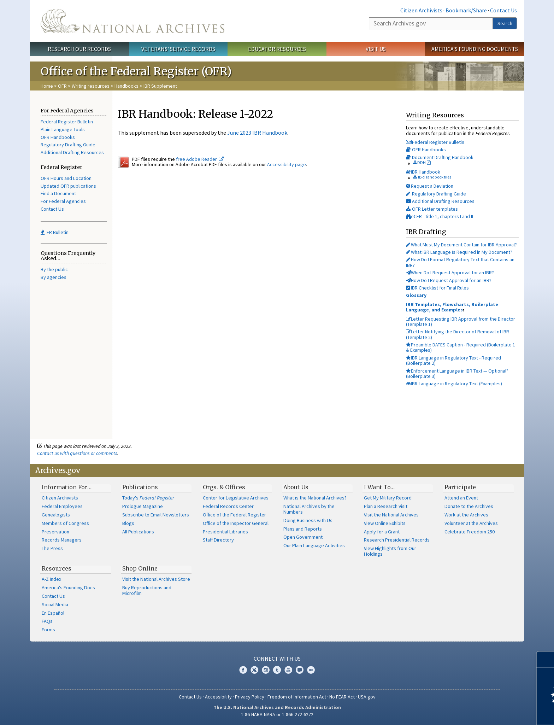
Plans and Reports (302, 529)
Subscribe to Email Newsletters (155, 514)
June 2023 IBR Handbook (257, 132)
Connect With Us (277, 658)
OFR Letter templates (432, 209)
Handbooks (126, 86)
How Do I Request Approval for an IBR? (448, 280)
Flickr (311, 670)
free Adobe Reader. (200, 159)
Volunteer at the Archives (471, 523)
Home (47, 86)
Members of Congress (65, 523)
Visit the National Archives (391, 514)
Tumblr (277, 670)
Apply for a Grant (382, 531)
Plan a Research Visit (385, 506)
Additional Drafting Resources (72, 152)
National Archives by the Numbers (309, 509)
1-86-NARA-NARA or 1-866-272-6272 (277, 714)
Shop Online (140, 568)
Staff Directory (218, 540)
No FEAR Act (342, 697)
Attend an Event (461, 498)
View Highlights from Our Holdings (390, 551)
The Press (52, 548)
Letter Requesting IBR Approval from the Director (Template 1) (460, 321)
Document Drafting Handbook (439, 157)
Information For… (67, 487)
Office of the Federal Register (234, 514)
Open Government (303, 537)
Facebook (243, 670)
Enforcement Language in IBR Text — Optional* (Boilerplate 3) (457, 373)
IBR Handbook (423, 172)
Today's (148, 498)
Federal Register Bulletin (67, 121)
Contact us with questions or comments (77, 453)
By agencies (53, 277)
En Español (53, 613)
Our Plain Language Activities (314, 545)
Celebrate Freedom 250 (469, 531)
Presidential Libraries (225, 531)
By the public (54, 269)
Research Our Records (79, 48)
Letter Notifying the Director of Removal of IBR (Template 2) (457, 334)
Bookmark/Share (466, 10)
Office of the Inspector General (236, 523)
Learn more (491, 712)
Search (504, 23)
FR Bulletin (55, 232)
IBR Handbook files (432, 177)
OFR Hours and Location (66, 178)
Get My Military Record (388, 498)
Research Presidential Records (397, 540)
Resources (56, 568)
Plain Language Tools (63, 129)
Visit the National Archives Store (156, 579)
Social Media (55, 604)
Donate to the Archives (468, 506)
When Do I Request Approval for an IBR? (450, 272)
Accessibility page (286, 164)
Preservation (55, 531)
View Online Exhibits (385, 523)
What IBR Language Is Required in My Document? (459, 252)
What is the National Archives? (315, 498)
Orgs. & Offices (224, 487)
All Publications (138, 531)
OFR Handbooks (58, 137)
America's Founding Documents (474, 48)
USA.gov (367, 697)
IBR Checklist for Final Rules (437, 288)
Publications (140, 487)
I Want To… (379, 487)
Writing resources (91, 86)
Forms (48, 629)
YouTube (288, 670)
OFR (62, 86)
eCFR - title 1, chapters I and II (439, 216)
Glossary (416, 295)
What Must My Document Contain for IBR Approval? (461, 244)
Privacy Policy (249, 697)
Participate (460, 487)
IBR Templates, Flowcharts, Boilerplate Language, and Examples (452, 307)
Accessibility (218, 697)
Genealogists (56, 514)
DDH (419, 162)
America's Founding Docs (68, 587)
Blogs (128, 523)
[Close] (545, 659)
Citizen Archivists (421, 10)
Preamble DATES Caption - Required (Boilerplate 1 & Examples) (460, 347)
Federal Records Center (228, 506)
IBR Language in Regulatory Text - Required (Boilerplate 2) (453, 360)
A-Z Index (51, 579)
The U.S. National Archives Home (132, 21)
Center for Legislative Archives (236, 498)
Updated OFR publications (68, 186)
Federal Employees (62, 506)
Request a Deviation (429, 186)
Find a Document (58, 193)
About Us (295, 487)
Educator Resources (277, 48)
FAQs (47, 621)
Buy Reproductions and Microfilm (146, 590)
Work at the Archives (466, 514)
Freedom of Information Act (296, 697)
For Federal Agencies (63, 201)
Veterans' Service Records (178, 48)
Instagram (265, 670)
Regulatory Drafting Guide (68, 144)
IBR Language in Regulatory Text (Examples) (454, 383)
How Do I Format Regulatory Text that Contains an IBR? (460, 262)
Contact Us (503, 10)
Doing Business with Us (307, 520)
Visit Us (376, 48)
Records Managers (62, 540)
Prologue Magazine (142, 506)
